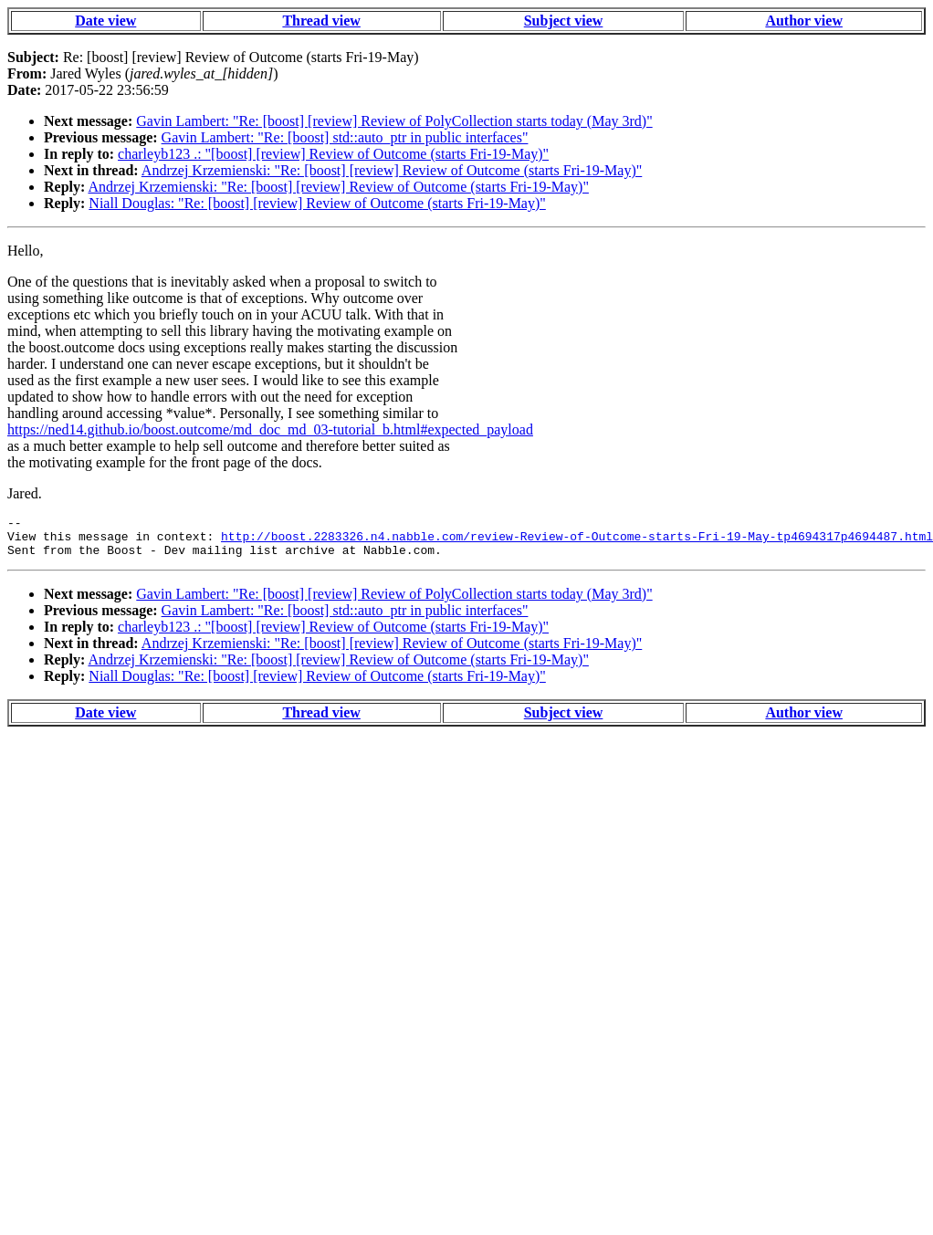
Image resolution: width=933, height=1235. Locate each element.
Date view (105, 20)
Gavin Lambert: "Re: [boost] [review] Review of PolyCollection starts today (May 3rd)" (394, 121)
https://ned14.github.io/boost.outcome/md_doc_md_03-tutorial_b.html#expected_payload (270, 429)
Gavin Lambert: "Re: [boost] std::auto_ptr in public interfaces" (345, 137)
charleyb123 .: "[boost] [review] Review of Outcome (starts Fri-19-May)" (333, 154)
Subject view (563, 20)
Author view (804, 20)
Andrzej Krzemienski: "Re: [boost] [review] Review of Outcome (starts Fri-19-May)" (392, 170)
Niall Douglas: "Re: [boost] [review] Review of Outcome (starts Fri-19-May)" (317, 203)
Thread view (321, 20)
